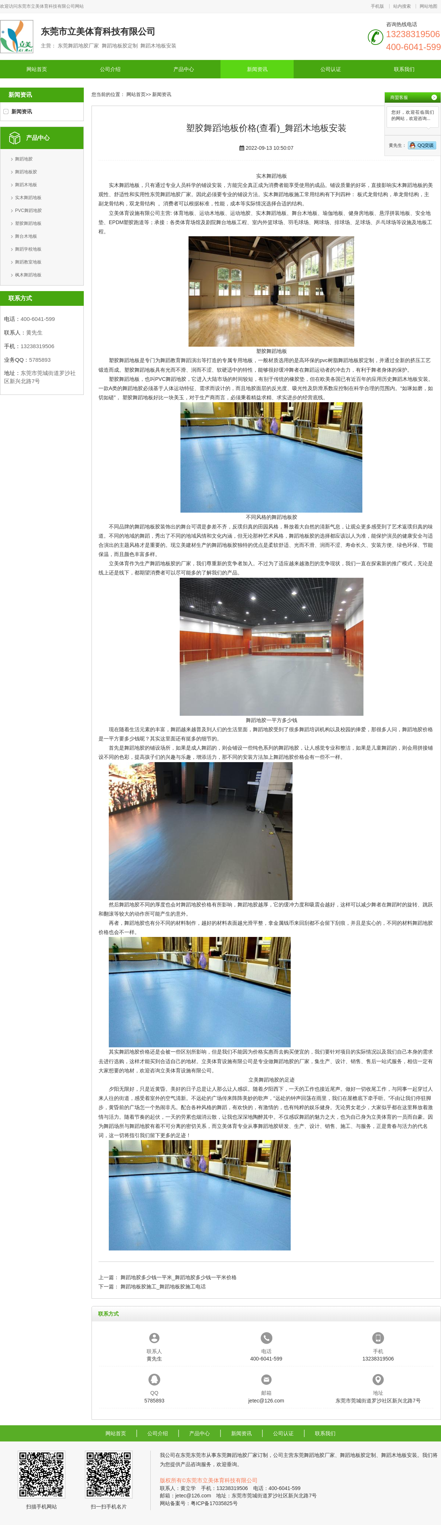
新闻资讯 (257, 69)
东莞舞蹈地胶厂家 (170, 194)
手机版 (377, 6)
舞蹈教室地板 (28, 262)
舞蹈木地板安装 (410, 379)
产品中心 (183, 69)
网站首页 (36, 69)
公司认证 (330, 69)
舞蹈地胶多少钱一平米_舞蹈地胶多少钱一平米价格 (179, 1277)
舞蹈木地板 (26, 184)
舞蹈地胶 (24, 159)
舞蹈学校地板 (28, 249)
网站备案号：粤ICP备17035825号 (199, 1503)
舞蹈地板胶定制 (356, 360)
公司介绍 (110, 69)
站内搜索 (402, 6)
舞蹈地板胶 (26, 171)
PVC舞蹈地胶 (28, 210)
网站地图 (428, 6)
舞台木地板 (26, 236)
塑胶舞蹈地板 (28, 223)
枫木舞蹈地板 (28, 274)
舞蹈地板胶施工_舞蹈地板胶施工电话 (163, 1286)
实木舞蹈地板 (28, 197)
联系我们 (404, 69)
